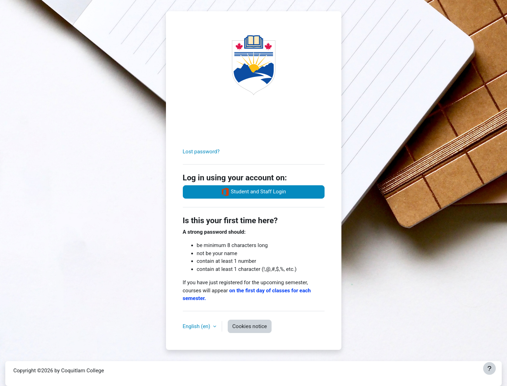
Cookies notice (249, 326)
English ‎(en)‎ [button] (197, 326)
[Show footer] (489, 368)
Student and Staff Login (253, 192)
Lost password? (201, 151)
